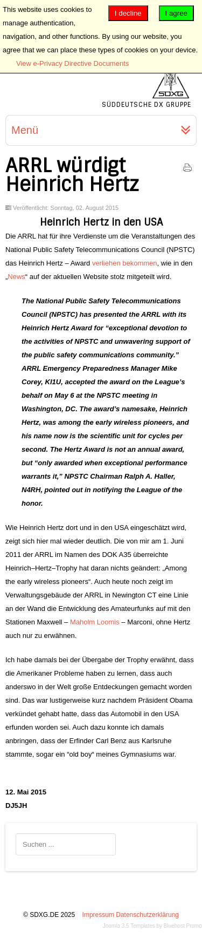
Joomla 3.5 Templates (129, 926)
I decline (128, 13)
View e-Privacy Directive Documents (72, 63)
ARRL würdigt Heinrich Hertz (71, 175)
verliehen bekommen (124, 263)
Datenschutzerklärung (147, 915)
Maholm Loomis (95, 622)
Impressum (98, 915)
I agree (176, 13)
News (16, 277)
